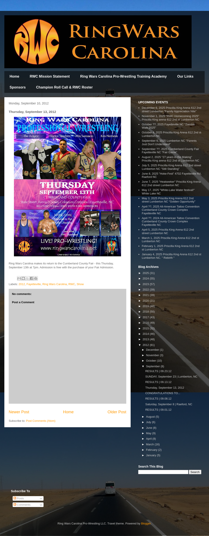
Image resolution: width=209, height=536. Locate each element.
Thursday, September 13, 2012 (164, 387)
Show (80, 284)
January (151, 455)
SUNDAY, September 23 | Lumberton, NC (171, 376)
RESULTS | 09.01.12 (158, 409)
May (149, 433)
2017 (146, 317)
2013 (146, 339)
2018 (146, 311)
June (149, 427)
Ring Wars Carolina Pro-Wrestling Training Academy (123, 76)
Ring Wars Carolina (54, 284)
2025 (146, 273)
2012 (22, 284)
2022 (146, 289)
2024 (146, 278)
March (150, 444)
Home (14, 76)
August (151, 416)
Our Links (185, 76)
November (153, 355)
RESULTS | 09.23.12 (158, 371)
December (153, 349)
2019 (146, 306)
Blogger (146, 523)
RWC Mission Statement (50, 76)
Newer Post (19, 412)
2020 (146, 300)
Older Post (117, 412)
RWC (71, 284)
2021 (146, 295)
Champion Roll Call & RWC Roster (64, 87)
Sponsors (18, 87)
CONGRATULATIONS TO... (162, 393)
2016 (146, 322)
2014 (146, 333)
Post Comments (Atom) (41, 420)
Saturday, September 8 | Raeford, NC (168, 404)
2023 (146, 284)
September (153, 366)
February (152, 449)
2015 (146, 328)
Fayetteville (34, 284)
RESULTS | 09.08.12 (158, 398)
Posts (18, 498)
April (149, 438)
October (151, 360)
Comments (21, 504)
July (149, 422)
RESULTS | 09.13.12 (158, 382)
